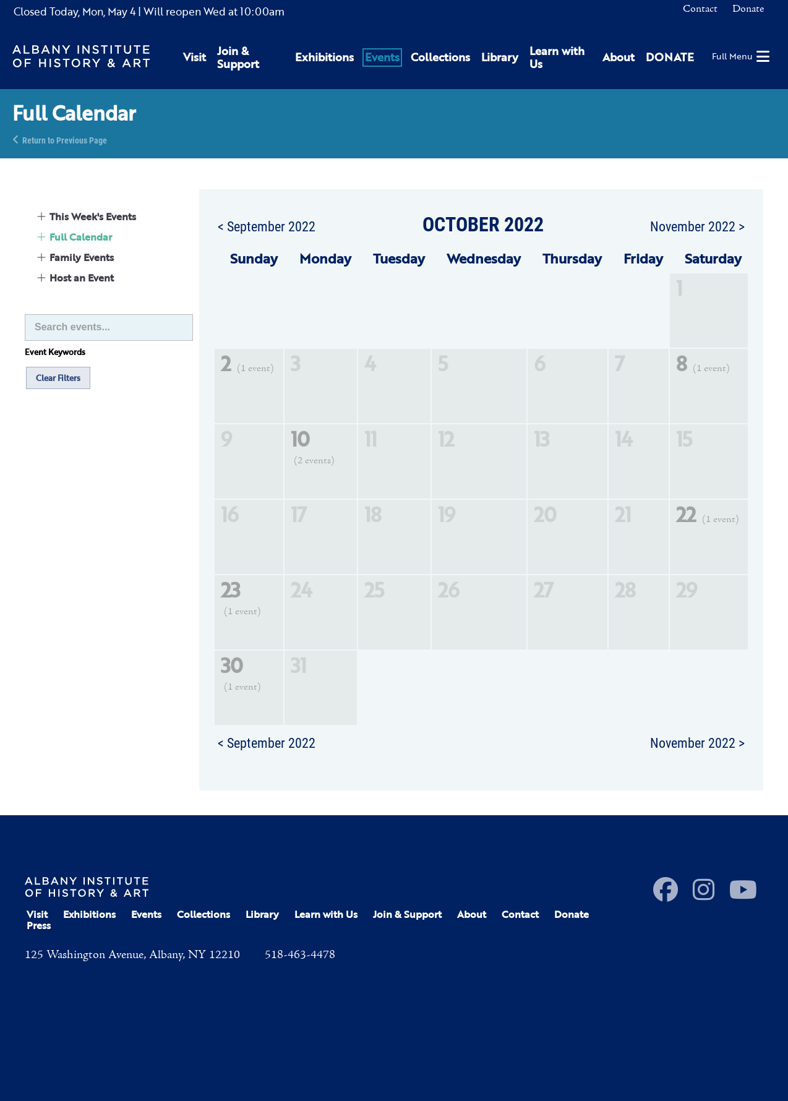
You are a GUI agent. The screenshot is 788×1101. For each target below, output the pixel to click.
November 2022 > (697, 225)
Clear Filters (58, 378)
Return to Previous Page (64, 139)
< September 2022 (266, 225)
